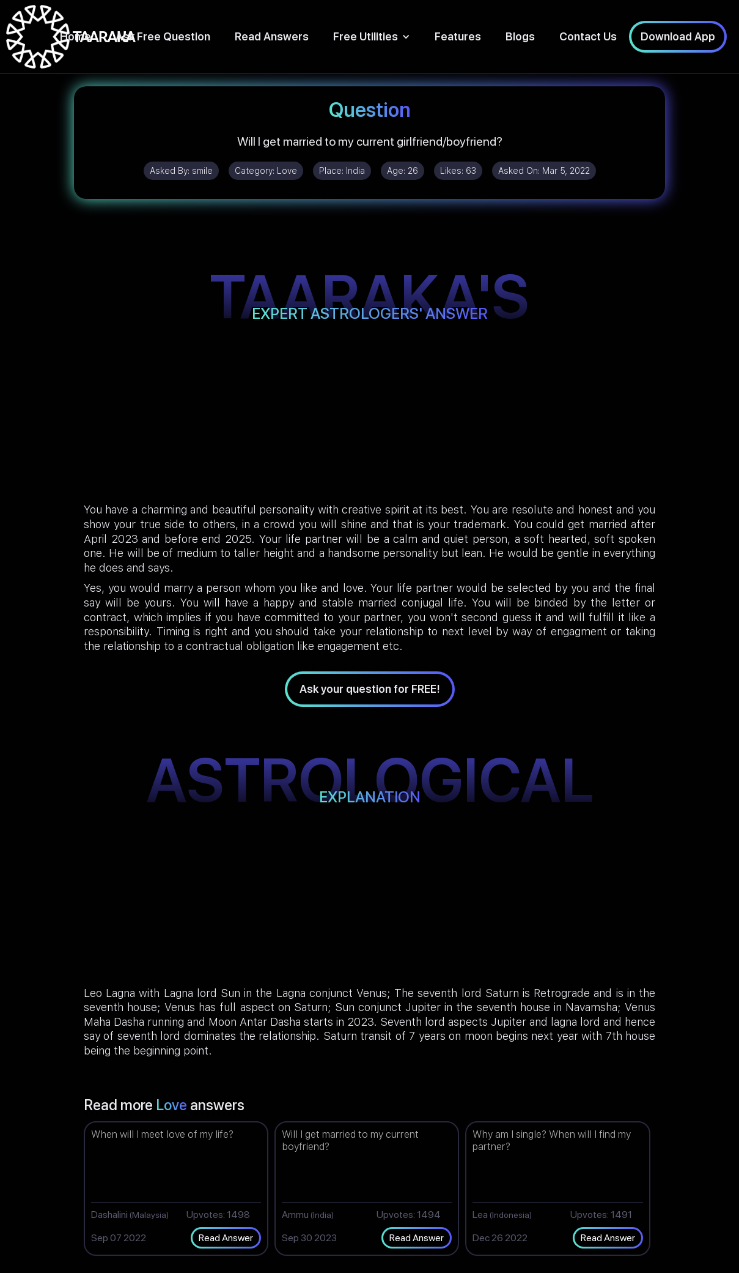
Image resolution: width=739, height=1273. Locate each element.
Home (75, 36)
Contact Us (588, 36)
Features (458, 36)
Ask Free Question (163, 36)
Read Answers (272, 36)
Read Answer (226, 1238)
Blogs (520, 36)
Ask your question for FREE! (370, 688)
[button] (371, 36)
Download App (678, 36)
